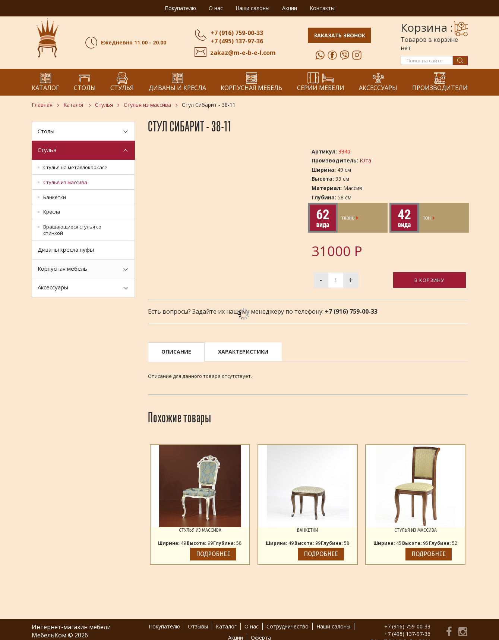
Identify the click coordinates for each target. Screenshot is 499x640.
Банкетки (54, 197)
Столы (46, 131)
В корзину (429, 280)
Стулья (104, 104)
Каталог (73, 104)
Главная (42, 104)
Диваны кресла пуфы (66, 249)
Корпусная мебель (62, 268)
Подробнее (213, 553)
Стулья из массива (147, 104)
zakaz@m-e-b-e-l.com (242, 53)
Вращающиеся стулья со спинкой (72, 229)
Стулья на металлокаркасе (75, 167)
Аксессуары (53, 287)
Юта (365, 160)
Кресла (51, 211)
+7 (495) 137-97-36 (236, 41)
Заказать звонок (339, 35)
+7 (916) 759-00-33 (236, 33)
